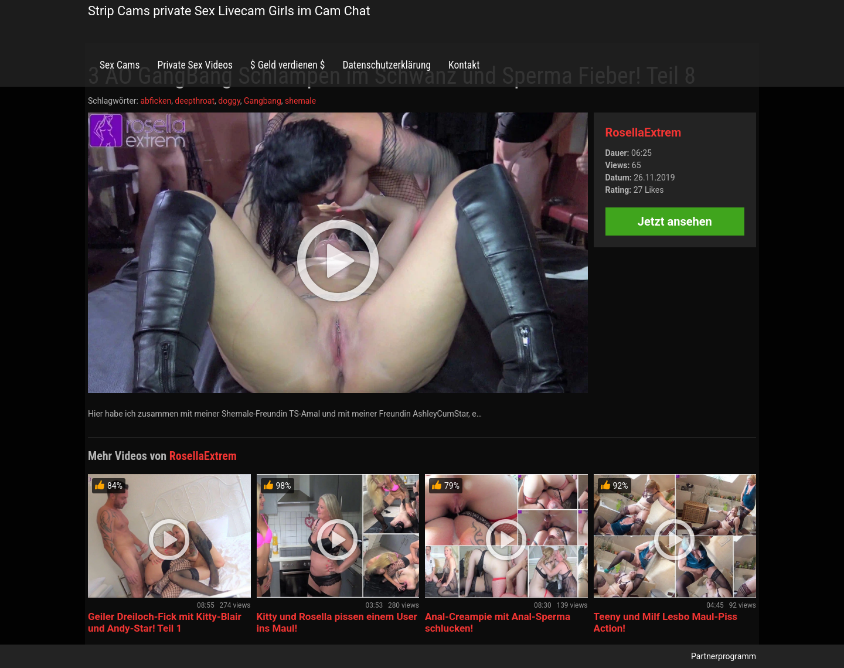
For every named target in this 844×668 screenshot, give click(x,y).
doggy (229, 100)
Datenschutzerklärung (386, 65)
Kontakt (463, 65)
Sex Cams (119, 65)
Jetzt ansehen (675, 221)
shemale (300, 100)
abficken (155, 100)
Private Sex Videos (195, 65)
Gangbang (262, 100)
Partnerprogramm (723, 656)
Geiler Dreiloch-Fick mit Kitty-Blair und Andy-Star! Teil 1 (164, 622)
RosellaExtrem (643, 132)
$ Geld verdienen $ (287, 65)
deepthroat (195, 100)
